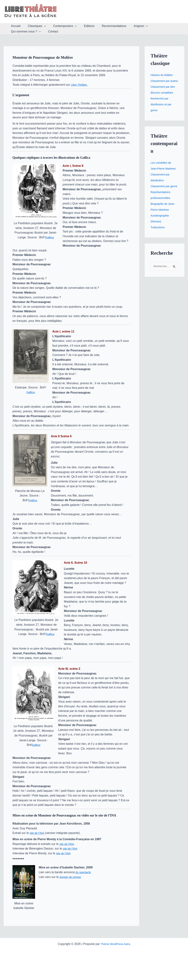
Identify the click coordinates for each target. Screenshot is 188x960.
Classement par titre (164, 92)
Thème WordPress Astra (115, 944)
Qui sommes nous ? (160, 26)
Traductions (158, 239)
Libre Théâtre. (80, 84)
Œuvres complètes (163, 98)
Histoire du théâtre (163, 75)
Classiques (35, 26)
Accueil (15, 26)
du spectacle (83, 872)
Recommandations (107, 26)
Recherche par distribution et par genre (162, 110)
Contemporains (61, 26)
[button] (42, 26)
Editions (84, 26)
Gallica (49, 237)
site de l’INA (37, 832)
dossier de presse (71, 876)
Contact (15, 31)
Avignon (133, 26)
